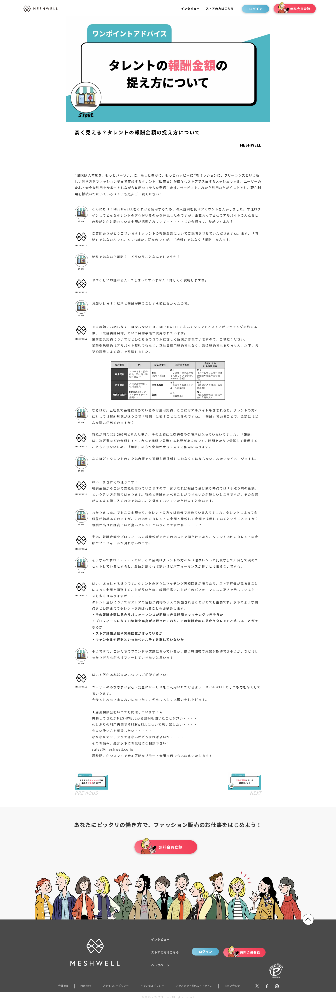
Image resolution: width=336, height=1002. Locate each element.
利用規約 (85, 985)
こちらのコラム (150, 339)
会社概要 (63, 985)
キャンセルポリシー (152, 985)
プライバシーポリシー (116, 985)
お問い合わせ (232, 985)
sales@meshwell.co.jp (113, 749)
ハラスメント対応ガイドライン (194, 985)
